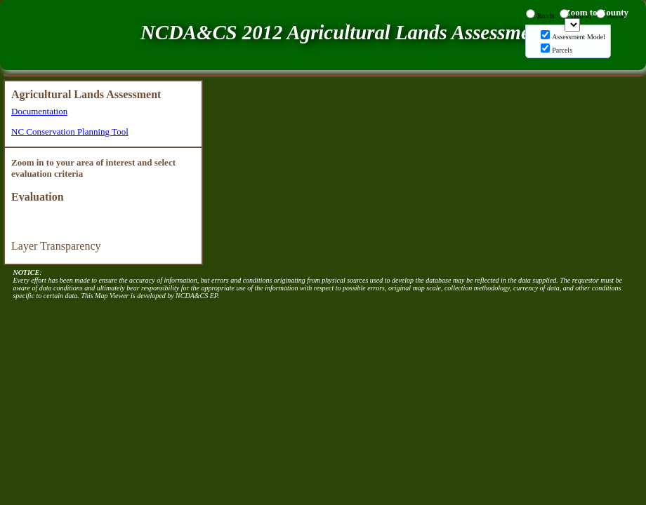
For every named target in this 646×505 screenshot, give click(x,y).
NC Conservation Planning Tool (69, 131)
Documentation (39, 111)
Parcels (562, 50)
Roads (546, 16)
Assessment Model (578, 37)
